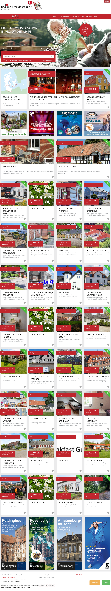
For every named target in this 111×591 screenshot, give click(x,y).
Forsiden (13, 16)
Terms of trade (25, 587)
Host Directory (76, 16)
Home (18, 16)
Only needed (94, 582)
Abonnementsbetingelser (46, 577)
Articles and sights (87, 16)
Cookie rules (16, 587)
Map (95, 16)
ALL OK (106, 582)
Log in (107, 1)
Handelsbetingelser (44, 575)
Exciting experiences (64, 16)
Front (15, 16)
